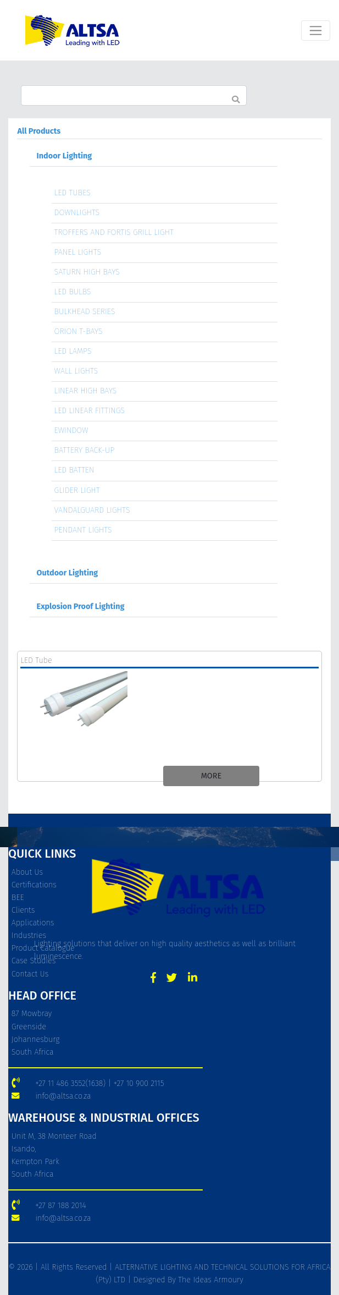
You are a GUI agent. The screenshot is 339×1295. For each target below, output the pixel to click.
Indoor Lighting (64, 156)
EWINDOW (71, 430)
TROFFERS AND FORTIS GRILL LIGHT (114, 232)
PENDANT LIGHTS (83, 530)
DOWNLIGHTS (77, 212)
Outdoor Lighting (67, 573)
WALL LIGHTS (76, 371)
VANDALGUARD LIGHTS (92, 510)
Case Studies (33, 960)
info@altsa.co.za (63, 1096)
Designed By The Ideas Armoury (187, 1280)
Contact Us (30, 974)
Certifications (34, 885)
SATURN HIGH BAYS (87, 272)
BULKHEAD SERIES (84, 311)
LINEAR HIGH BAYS (85, 391)
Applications (33, 923)
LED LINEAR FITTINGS (89, 410)
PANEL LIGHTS (78, 252)
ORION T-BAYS (78, 331)
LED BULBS (72, 292)
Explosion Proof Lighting (81, 606)
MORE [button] (211, 776)
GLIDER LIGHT (77, 490)
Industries (29, 935)
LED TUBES (72, 192)
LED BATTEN (74, 470)
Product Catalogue (43, 948)
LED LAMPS (73, 351)
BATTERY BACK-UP (84, 450)
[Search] (134, 95)
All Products (38, 131)
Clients (23, 910)
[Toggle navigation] (315, 30)
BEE (18, 897)
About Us (27, 872)
